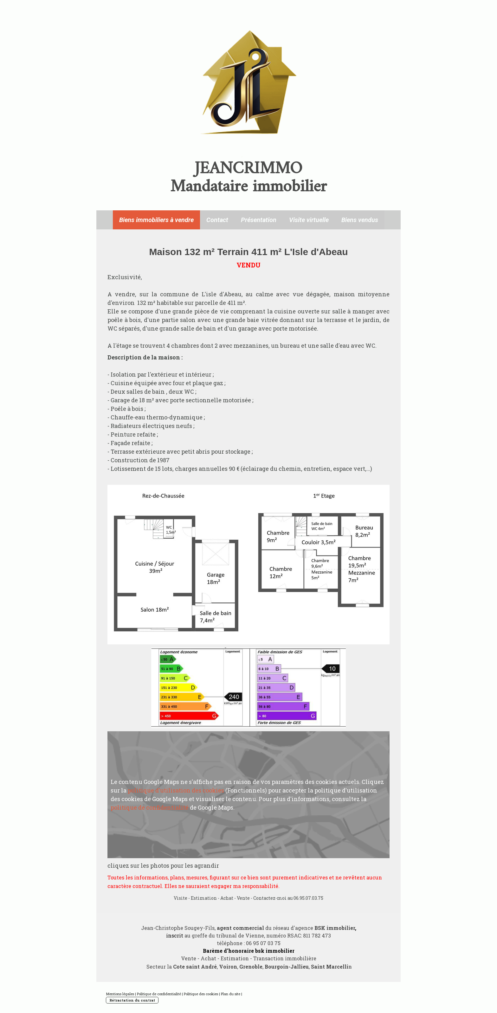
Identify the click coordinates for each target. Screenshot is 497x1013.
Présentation (258, 220)
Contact (217, 220)
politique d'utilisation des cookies (176, 790)
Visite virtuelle (309, 220)
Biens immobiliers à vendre (156, 220)
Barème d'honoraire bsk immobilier (248, 950)
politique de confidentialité (150, 807)
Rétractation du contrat (132, 1000)
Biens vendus (359, 220)
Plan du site (230, 993)
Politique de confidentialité (159, 993)
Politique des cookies (201, 993)
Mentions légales (120, 993)
